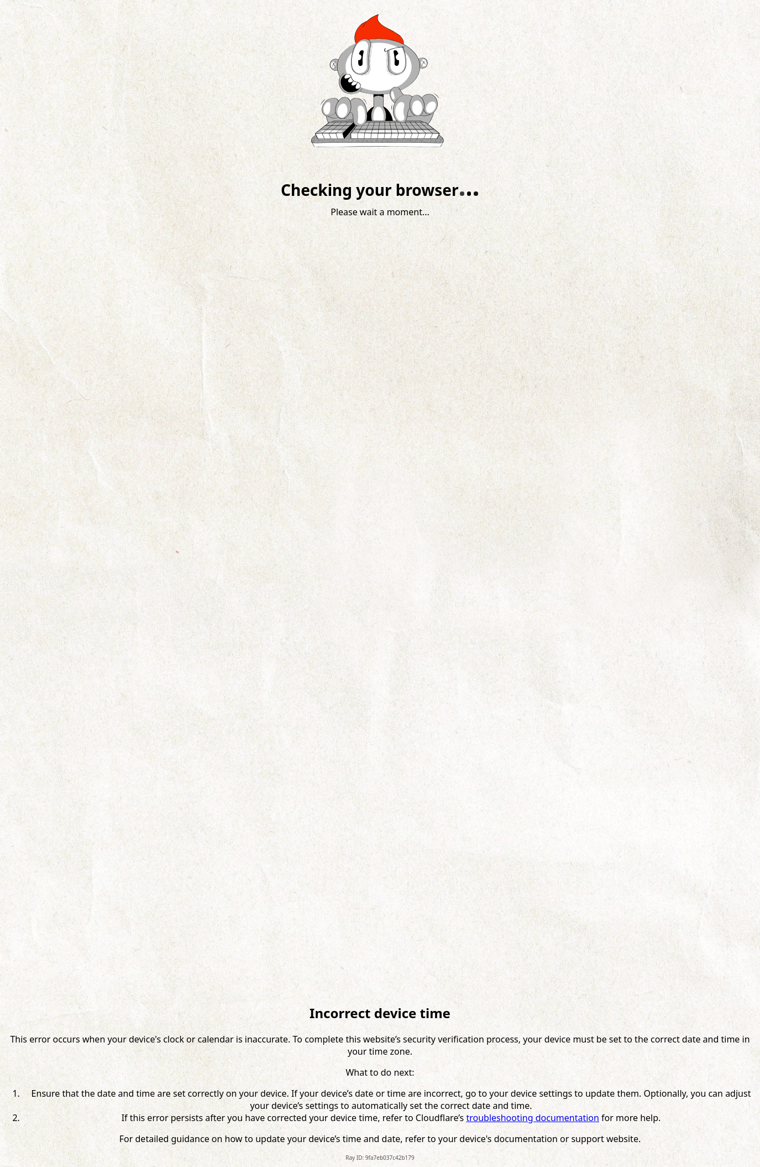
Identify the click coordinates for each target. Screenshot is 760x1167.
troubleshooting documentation (532, 1118)
